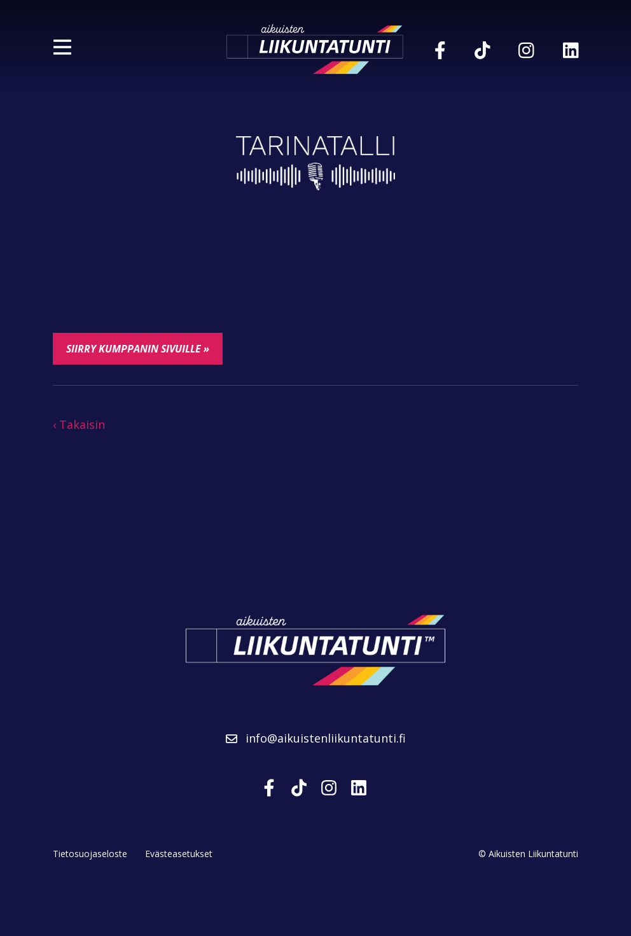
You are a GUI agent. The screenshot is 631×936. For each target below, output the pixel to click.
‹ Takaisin (79, 424)
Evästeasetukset (178, 854)
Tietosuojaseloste (90, 854)
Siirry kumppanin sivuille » (137, 349)
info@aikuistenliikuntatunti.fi (316, 738)
